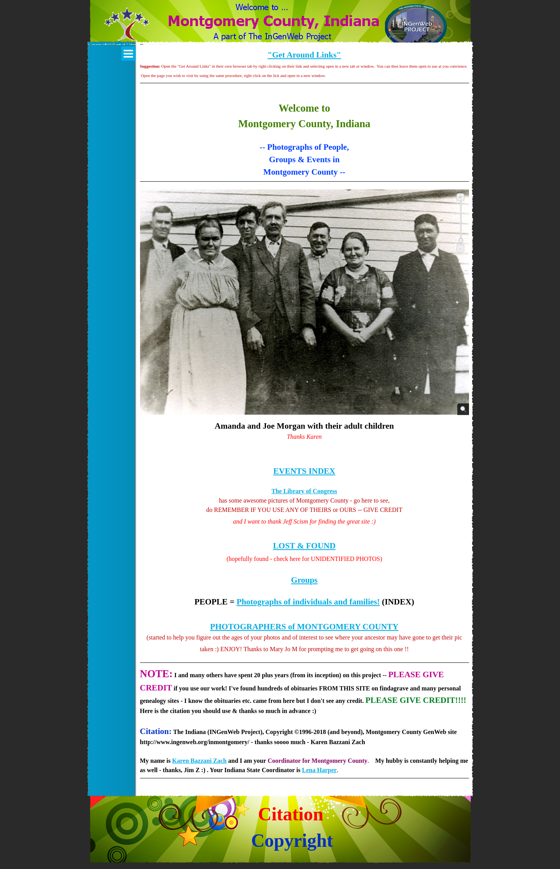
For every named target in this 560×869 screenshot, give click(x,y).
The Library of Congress (304, 491)
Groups (304, 580)
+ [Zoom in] (460, 197)
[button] (127, 29)
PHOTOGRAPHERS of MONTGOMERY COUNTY (304, 626)
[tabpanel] (304, 72)
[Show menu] (128, 53)
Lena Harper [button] (319, 770)
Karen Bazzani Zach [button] (199, 760)
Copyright (292, 840)
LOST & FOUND (304, 545)
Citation (291, 814)
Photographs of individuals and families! (308, 601)
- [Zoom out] (460, 248)
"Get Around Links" (304, 55)
